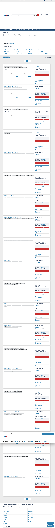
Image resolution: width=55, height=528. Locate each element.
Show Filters (6, 57)
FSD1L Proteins (6, 511)
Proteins (19, 29)
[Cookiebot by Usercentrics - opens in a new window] (5, 526)
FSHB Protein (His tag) (8, 325)
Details (42, 98)
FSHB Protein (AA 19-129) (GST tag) (11, 108)
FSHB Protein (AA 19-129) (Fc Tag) (11, 368)
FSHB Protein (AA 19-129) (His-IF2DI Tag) (12, 411)
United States (43, 71)
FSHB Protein (7, 260)
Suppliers (29, 29)
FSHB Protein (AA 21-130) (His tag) (11, 195)
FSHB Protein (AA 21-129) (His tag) (11, 476)
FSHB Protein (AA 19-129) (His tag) (11, 174)
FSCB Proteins (6, 515)
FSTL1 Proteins (30, 513)
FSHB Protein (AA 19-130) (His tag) (11, 130)
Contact (26, 0)
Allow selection (47, 521)
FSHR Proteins (30, 509)
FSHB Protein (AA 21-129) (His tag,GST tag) (12, 238)
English (2, 0)
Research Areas (38, 29)
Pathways (33, 29)
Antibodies (10, 29)
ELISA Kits (15, 29)
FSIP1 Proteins (30, 511)
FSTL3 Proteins (30, 515)
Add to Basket (42, 75)
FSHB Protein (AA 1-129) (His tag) (10, 282)
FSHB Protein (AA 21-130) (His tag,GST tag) (12, 217)
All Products (6, 29)
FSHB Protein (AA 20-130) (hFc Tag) (11, 64)
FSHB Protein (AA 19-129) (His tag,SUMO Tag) (13, 152)
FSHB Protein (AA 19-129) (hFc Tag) (11, 86)
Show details (45, 526)
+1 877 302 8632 (21, 0)
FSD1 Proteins (6, 513)
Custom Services (24, 29)
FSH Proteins (6, 509)
